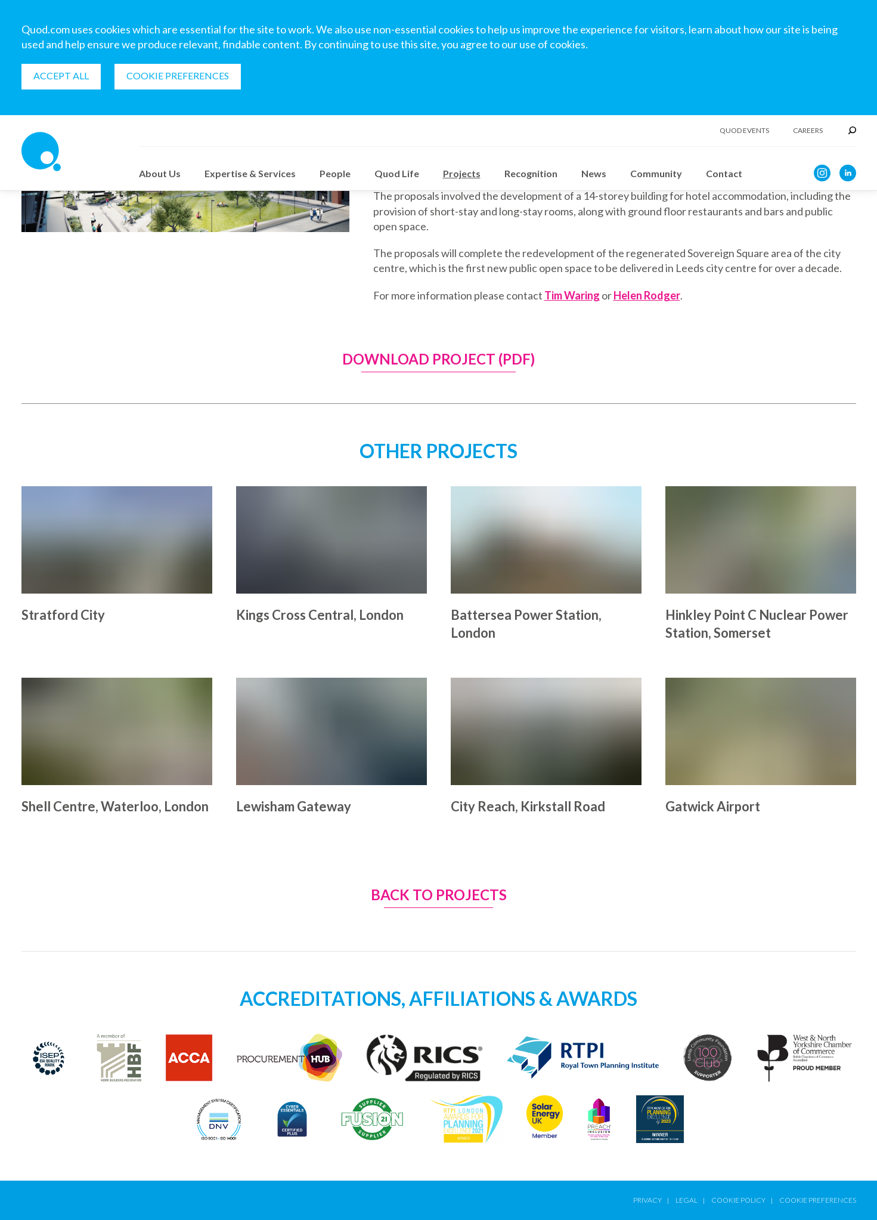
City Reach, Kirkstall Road (528, 806)
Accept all (61, 75)
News (593, 173)
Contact (724, 173)
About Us (160, 173)
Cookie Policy (738, 1200)
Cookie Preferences (177, 75)
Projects (462, 173)
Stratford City (63, 615)
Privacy (647, 1200)
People (335, 173)
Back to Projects (439, 895)
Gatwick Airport (712, 806)
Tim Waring (572, 295)
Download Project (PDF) (438, 359)
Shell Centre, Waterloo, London (115, 806)
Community (656, 173)
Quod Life (396, 173)
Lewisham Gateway (293, 806)
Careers (808, 130)
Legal (686, 1200)
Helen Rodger (646, 295)
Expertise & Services (250, 173)
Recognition (530, 173)
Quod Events (744, 130)
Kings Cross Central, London (320, 615)
